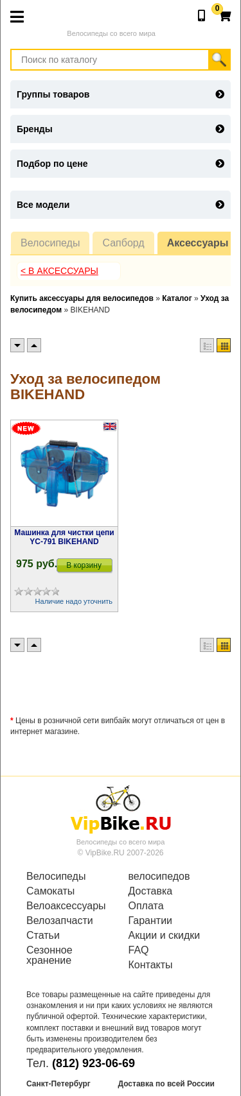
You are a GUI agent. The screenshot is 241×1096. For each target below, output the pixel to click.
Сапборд (123, 242)
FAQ (139, 950)
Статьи (43, 935)
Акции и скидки (165, 935)
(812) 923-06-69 (93, 1063)
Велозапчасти (59, 921)
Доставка (151, 891)
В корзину (84, 565)
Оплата (146, 906)
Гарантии (151, 921)
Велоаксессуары (66, 906)
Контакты (151, 965)
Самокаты (50, 891)
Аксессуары (198, 242)
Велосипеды (50, 242)
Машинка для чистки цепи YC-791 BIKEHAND (64, 536)
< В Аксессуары (59, 271)
